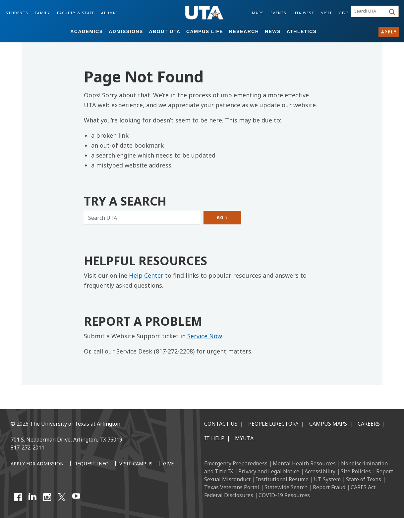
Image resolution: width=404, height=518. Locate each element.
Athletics (302, 31)
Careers (369, 423)
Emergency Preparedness (235, 463)
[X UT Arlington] (62, 497)
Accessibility (320, 471)
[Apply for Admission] (37, 464)
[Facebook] (18, 497)
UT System (327, 479)
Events (278, 12)
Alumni (109, 12)
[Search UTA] (142, 217)
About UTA (164, 31)
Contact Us (221, 423)
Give (344, 12)
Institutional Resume (282, 479)
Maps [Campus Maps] (258, 12)
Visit (326, 12)
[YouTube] (76, 497)
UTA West (304, 12)
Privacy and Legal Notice (268, 471)
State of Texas (363, 479)
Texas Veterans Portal (231, 487)
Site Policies (356, 471)
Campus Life (204, 31)
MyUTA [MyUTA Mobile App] (244, 438)
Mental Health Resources (304, 463)
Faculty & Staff (76, 12)
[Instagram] (47, 497)
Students (17, 12)
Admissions (126, 31)
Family (42, 12)
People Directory (273, 423)
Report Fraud (329, 487)
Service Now (204, 336)
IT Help (214, 438)
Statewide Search (286, 487)
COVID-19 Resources (284, 495)
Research (244, 31)
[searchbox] (369, 11)
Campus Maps (328, 423)
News (273, 31)
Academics (86, 31)
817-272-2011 (27, 447)
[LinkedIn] (32, 497)
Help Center (146, 275)
